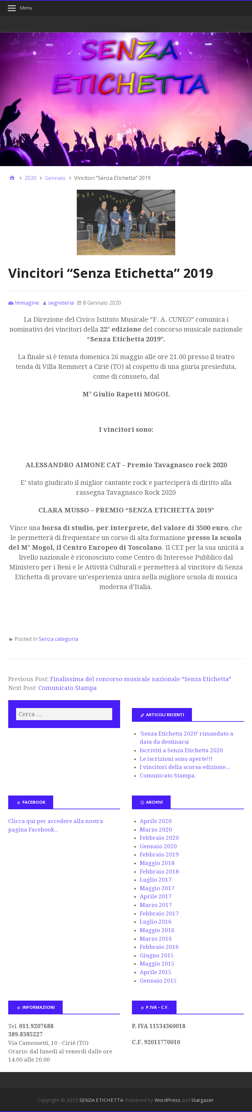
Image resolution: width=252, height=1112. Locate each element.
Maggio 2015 (157, 963)
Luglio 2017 (156, 879)
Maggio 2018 (157, 863)
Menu (26, 7)
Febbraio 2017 (159, 913)
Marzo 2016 (156, 938)
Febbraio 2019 (159, 854)
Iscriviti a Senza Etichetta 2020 (181, 750)
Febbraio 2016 (159, 947)
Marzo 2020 (156, 829)
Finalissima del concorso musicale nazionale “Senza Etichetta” (140, 679)
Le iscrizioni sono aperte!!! (176, 759)
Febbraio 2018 (159, 871)
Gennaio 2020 (158, 846)
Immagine (26, 302)
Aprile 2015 (156, 972)
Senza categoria (58, 638)
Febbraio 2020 (159, 837)
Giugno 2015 (157, 955)
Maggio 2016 (157, 930)
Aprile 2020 (156, 821)
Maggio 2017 (157, 888)
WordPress (167, 1100)
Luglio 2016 (156, 921)
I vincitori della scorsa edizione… (185, 767)
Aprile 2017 (156, 896)
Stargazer (202, 1100)
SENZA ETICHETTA (101, 1100)
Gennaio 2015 (158, 980)
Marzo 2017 (156, 905)
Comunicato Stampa (67, 687)
